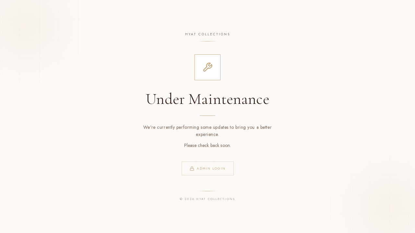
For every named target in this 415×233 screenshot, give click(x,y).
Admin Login (208, 168)
